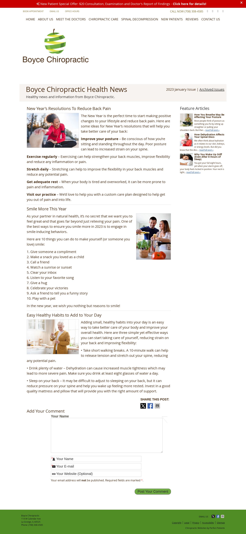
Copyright (176, 522)
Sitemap (221, 522)
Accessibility (208, 522)
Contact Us (210, 19)
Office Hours (72, 11)
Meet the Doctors (71, 19)
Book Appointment (33, 11)
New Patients (172, 19)
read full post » (212, 130)
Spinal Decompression (139, 19)
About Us (45, 19)
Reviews (192, 19)
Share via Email (158, 406)
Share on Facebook (150, 406)
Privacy (195, 522)
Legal (186, 522)
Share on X (143, 406)
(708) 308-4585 (193, 11)
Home (30, 19)
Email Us (54, 11)
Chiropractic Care (103, 19)
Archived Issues (211, 89)
